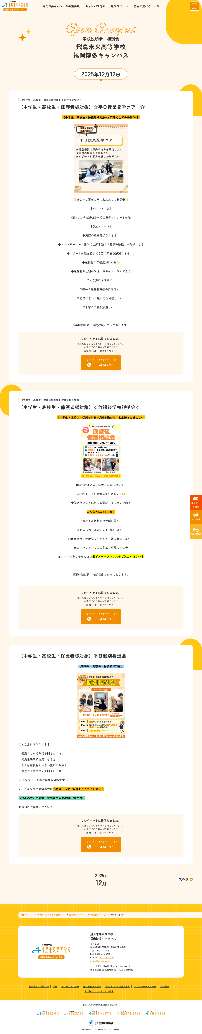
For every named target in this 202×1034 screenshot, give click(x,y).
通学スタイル (119, 6)
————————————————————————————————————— (101, 565)
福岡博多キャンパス (78, 914)
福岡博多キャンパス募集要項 (61, 6)
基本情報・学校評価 (39, 986)
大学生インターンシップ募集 (99, 991)
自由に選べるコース (146, 6)
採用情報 (164, 986)
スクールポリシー (70, 986)
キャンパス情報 (95, 6)
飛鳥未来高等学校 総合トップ (53, 914)
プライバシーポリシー (145, 986)
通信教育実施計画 (92, 986)
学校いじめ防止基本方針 (117, 986)
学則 (55, 986)
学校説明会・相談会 (98, 914)
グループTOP (31, 914)
